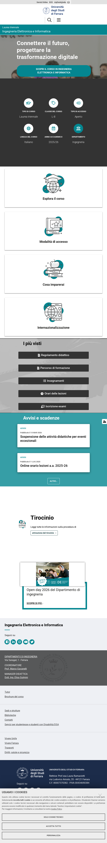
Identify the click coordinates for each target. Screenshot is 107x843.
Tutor (7, 692)
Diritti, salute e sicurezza (17, 752)
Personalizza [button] (53, 835)
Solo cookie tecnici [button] (53, 817)
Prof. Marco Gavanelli (16, 668)
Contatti (9, 720)
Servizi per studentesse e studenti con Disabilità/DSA (32, 724)
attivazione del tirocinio (43, 533)
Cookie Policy (56, 809)
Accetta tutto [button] (53, 826)
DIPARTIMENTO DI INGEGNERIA (21, 656)
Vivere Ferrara (12, 743)
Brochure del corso (14, 696)
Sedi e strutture (12, 710)
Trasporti (9, 747)
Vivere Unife (11, 738)
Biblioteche (10, 715)
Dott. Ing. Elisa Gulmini (16, 677)
